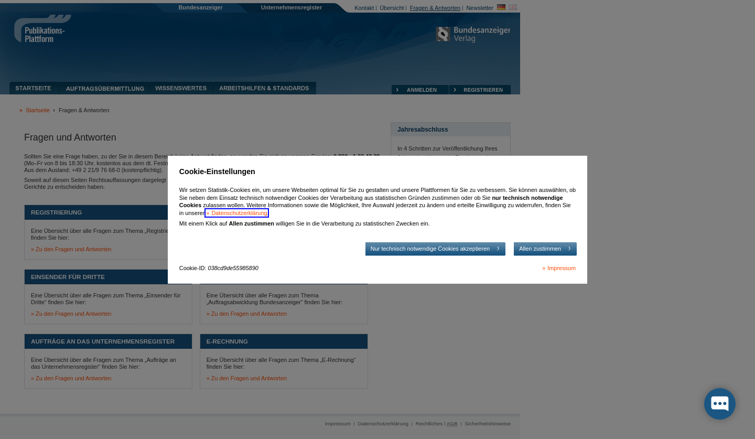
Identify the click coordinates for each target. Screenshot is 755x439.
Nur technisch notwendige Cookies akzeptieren (430, 248)
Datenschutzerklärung (239, 213)
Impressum (561, 268)
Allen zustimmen (540, 248)
